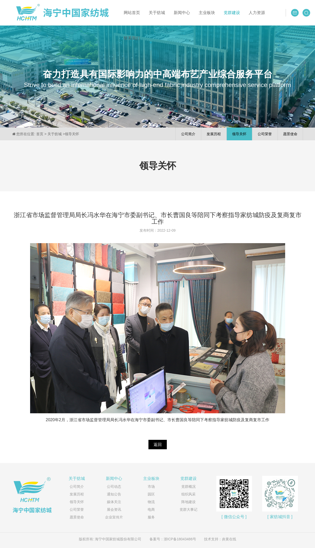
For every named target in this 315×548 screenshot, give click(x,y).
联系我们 (132, 38)
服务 (151, 517)
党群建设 (232, 12)
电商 (151, 509)
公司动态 (114, 486)
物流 (151, 502)
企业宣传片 (114, 517)
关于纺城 (157, 12)
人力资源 (257, 12)
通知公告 (114, 494)
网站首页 (132, 12)
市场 (151, 486)
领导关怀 (77, 502)
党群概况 (188, 486)
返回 (158, 444)
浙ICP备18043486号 (180, 539)
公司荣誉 (77, 509)
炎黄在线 (229, 539)
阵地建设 (188, 502)
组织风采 (188, 494)
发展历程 (77, 494)
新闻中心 (182, 12)
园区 (151, 494)
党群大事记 (188, 509)
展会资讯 (114, 509)
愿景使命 (77, 517)
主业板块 (207, 12)
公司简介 (77, 486)
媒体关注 (114, 502)
